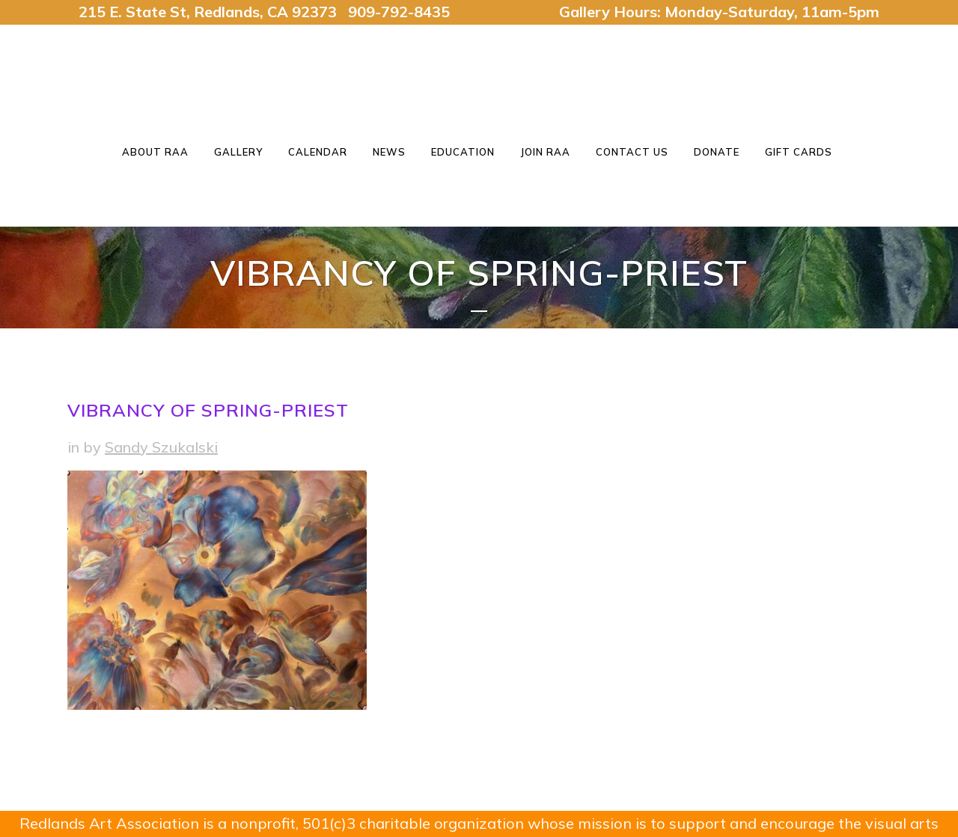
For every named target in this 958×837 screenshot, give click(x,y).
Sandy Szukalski (161, 447)
